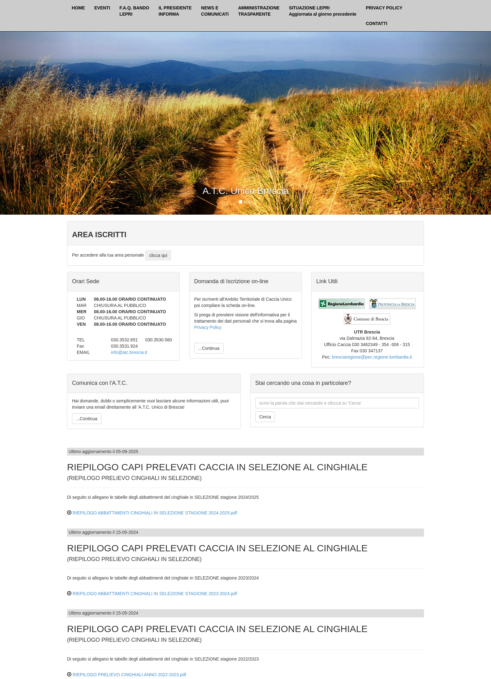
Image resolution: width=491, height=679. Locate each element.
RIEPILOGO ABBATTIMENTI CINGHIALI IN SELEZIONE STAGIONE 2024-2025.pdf (155, 512)
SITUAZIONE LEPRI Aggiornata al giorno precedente (322, 11)
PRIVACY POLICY (384, 7)
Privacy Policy (207, 327)
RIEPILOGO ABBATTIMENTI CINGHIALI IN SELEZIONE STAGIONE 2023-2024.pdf (155, 593)
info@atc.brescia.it (129, 352)
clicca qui (158, 255)
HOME (78, 7)
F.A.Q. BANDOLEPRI (134, 11)
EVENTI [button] (102, 7)
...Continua (209, 348)
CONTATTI (376, 23)
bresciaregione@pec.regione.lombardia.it (372, 357)
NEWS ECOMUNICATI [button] (215, 11)
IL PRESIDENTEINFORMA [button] (175, 11)
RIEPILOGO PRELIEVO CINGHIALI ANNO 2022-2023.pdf (129, 674)
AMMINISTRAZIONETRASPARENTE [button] (258, 11)
